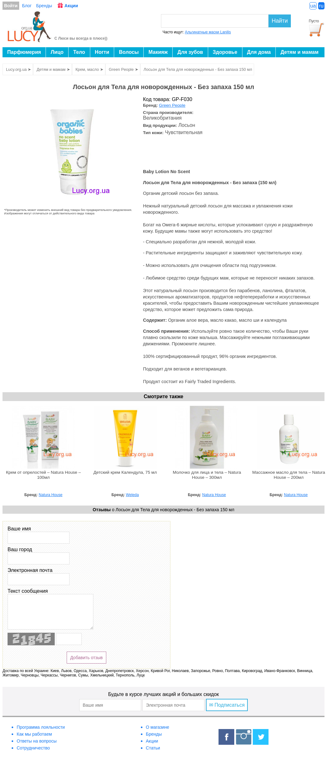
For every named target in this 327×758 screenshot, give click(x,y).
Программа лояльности (41, 727)
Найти (280, 21)
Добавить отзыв (86, 657)
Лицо (57, 52)
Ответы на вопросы (37, 741)
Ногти (102, 52)
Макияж (158, 52)
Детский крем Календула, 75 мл (125, 472)
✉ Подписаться (227, 705)
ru (321, 5)
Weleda (132, 495)
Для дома (259, 52)
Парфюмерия (24, 52)
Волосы (129, 52)
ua (313, 5)
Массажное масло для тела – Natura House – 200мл (288, 475)
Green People (172, 105)
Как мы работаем (34, 734)
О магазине (157, 727)
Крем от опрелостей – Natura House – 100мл (43, 475)
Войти (11, 5)
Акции (71, 5)
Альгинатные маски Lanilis (208, 32)
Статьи (153, 747)
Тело (79, 52)
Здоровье (225, 52)
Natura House (51, 495)
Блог (26, 5)
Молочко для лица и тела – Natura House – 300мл (207, 475)
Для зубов (190, 52)
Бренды (44, 5)
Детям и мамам (299, 52)
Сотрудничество (33, 747)
